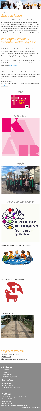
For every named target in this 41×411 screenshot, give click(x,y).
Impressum (26, 407)
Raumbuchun (7, 374)
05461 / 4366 (6, 403)
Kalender (6, 372)
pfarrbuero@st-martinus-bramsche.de (14, 359)
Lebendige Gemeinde (5, 12)
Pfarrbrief (6, 370)
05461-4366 (6, 357)
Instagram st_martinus (10, 376)
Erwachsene (15, 12)
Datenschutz (36, 407)
